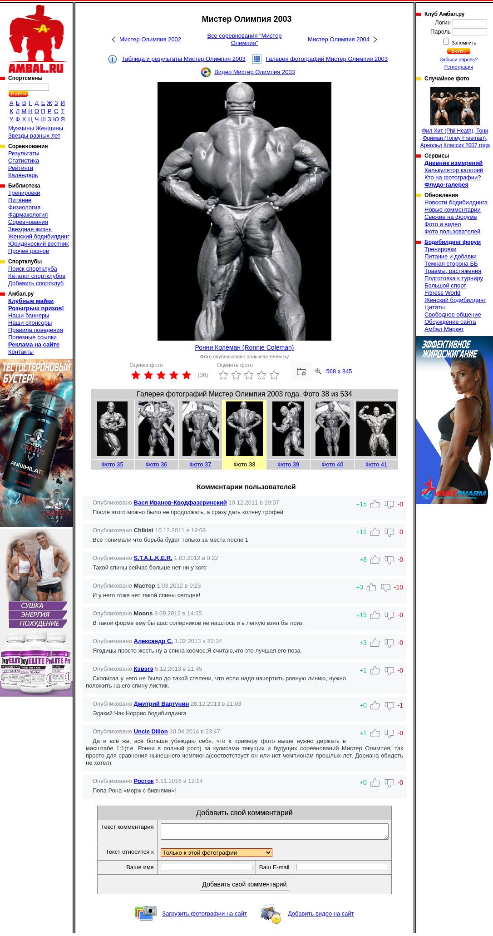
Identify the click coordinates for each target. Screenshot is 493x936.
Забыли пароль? (459, 59)
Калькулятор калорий (453, 170)
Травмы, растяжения (452, 270)
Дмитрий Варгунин (161, 703)
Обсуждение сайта (450, 321)
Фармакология (28, 214)
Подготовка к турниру (453, 278)
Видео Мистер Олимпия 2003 (254, 72)
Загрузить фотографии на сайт (204, 916)
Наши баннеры (28, 315)
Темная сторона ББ (451, 263)
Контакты (21, 351)
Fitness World (442, 292)
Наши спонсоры (30, 322)
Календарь (23, 175)
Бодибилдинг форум (452, 242)
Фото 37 (201, 464)
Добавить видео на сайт (321, 916)
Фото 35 (112, 464)
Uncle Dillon (151, 731)
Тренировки (24, 192)
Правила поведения (35, 330)
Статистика (23, 160)
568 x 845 (339, 371)
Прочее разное (28, 251)
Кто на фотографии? (452, 177)
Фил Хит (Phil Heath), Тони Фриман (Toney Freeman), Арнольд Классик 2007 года (455, 118)
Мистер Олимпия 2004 (339, 39)
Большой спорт (445, 285)
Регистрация (458, 66)
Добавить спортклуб (36, 283)
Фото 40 (332, 464)
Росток (144, 781)
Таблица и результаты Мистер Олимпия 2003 (184, 58)
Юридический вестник (38, 243)
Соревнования (28, 221)
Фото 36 (157, 464)
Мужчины (21, 128)
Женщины (49, 128)
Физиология (24, 207)
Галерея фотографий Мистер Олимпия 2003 (327, 58)
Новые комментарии (452, 209)
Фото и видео (442, 224)
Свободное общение (452, 314)
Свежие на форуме (450, 216)
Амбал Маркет (444, 329)
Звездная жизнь (30, 229)
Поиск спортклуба (32, 268)
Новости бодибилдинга (456, 202)
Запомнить (463, 42)
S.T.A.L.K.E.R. (153, 558)
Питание (19, 200)
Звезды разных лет (34, 135)
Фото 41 (376, 464)
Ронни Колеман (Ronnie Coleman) (244, 347)
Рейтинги (20, 167)
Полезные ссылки (32, 337)
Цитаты (434, 307)
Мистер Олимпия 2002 (150, 39)
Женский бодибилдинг (38, 236)
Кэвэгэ (143, 668)
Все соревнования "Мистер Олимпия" (244, 39)
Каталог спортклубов (36, 275)
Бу (286, 356)
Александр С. (153, 641)
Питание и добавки (450, 256)
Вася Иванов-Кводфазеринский (180, 502)
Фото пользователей (452, 231)
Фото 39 (288, 464)
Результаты (23, 153)
